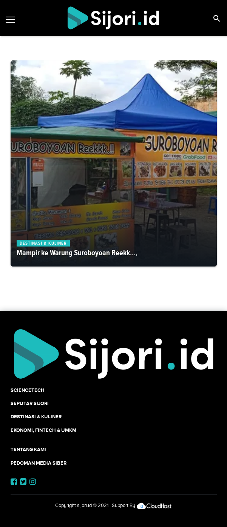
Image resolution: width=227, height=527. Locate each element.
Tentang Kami (28, 449)
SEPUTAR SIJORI (30, 403)
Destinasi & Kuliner (36, 416)
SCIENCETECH (28, 390)
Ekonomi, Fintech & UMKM (43, 430)
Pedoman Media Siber (38, 463)
